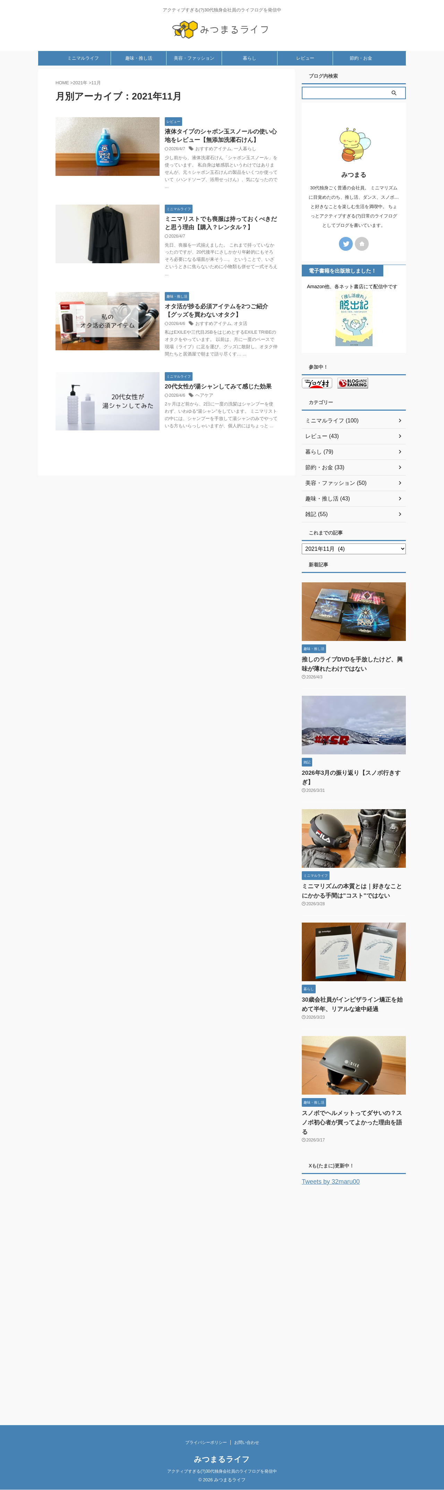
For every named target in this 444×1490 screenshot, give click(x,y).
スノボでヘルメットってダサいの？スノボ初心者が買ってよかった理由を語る (352, 1129)
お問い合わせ (246, 1442)
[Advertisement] (354, 1304)
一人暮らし (241, 167)
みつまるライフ (222, 1459)
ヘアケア (203, 426)
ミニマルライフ (83, 75)
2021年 (80, 100)
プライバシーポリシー (206, 1442)
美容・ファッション (194, 75)
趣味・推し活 (138, 75)
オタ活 (237, 345)
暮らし (249, 75)
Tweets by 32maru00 (326, 1188)
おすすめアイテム (212, 167)
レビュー (305, 75)
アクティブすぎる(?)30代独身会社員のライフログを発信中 (222, 1471)
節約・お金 (361, 75)
